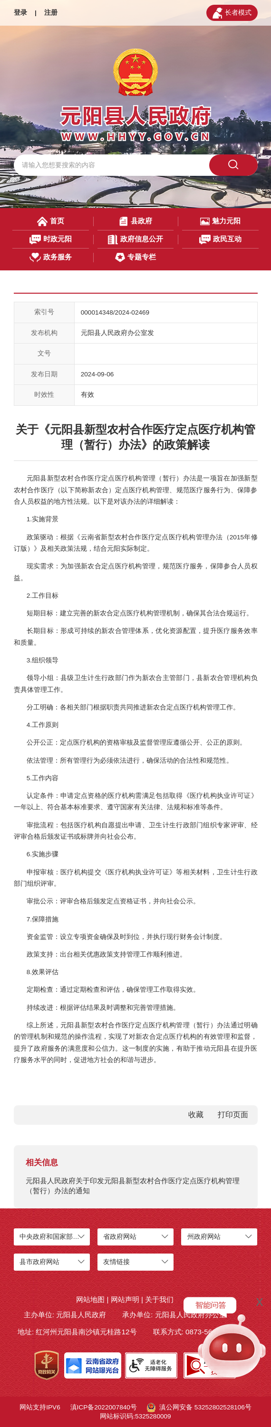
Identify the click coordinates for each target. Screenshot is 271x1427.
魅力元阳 (220, 221)
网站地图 (90, 1299)
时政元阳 (50, 239)
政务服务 (50, 257)
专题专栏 (135, 257)
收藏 (195, 1115)
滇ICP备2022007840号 (103, 1407)
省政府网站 (119, 1236)
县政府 (135, 221)
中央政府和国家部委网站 (56, 1236)
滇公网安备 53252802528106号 (199, 1407)
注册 (51, 12)
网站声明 (125, 1299)
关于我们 (159, 1299)
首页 (50, 221)
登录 (20, 12)
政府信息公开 (135, 239)
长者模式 (232, 13)
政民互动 (220, 239)
